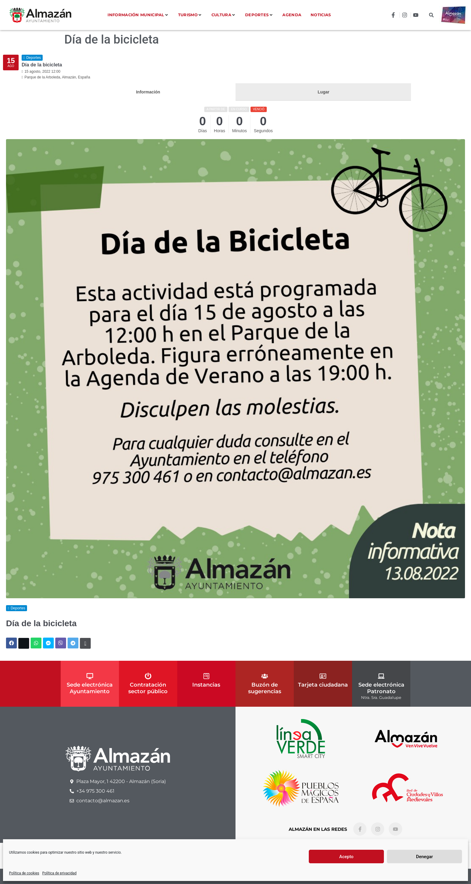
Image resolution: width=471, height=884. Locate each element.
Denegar (424, 856)
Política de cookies (24, 873)
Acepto (346, 856)
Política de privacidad (59, 873)
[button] (431, 15)
